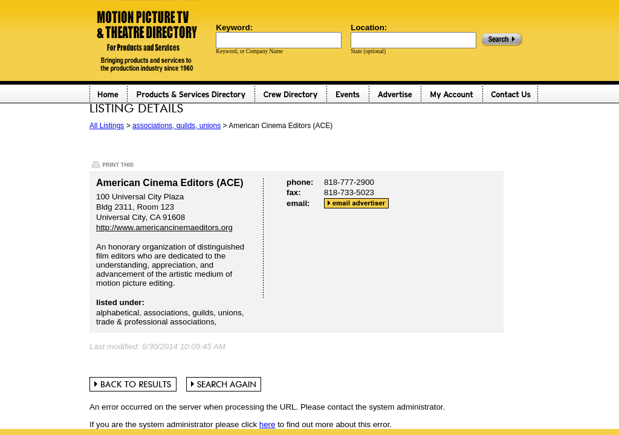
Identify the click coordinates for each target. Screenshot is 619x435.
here (267, 424)
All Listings (106, 125)
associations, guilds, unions (176, 125)
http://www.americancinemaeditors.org (164, 227)
